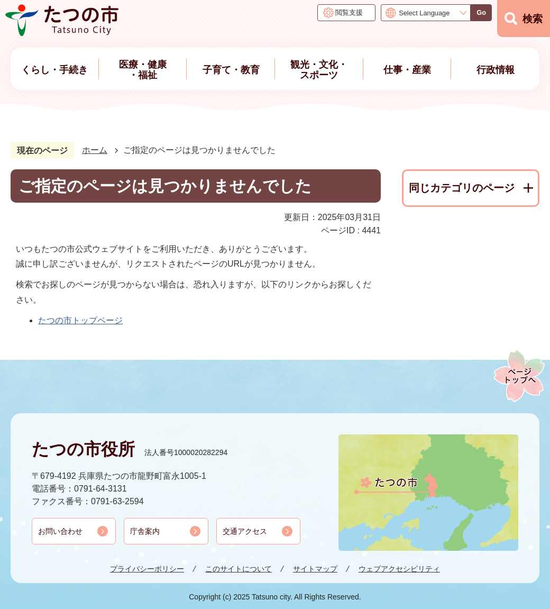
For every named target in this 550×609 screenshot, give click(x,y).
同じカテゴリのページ (462, 188)
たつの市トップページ (80, 320)
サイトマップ (315, 569)
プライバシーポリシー (147, 569)
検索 (532, 18)
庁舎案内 (145, 531)
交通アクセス (245, 531)
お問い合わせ (60, 531)
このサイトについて (238, 569)
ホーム (94, 150)
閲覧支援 (349, 12)
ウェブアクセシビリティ (399, 569)
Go (481, 12)
